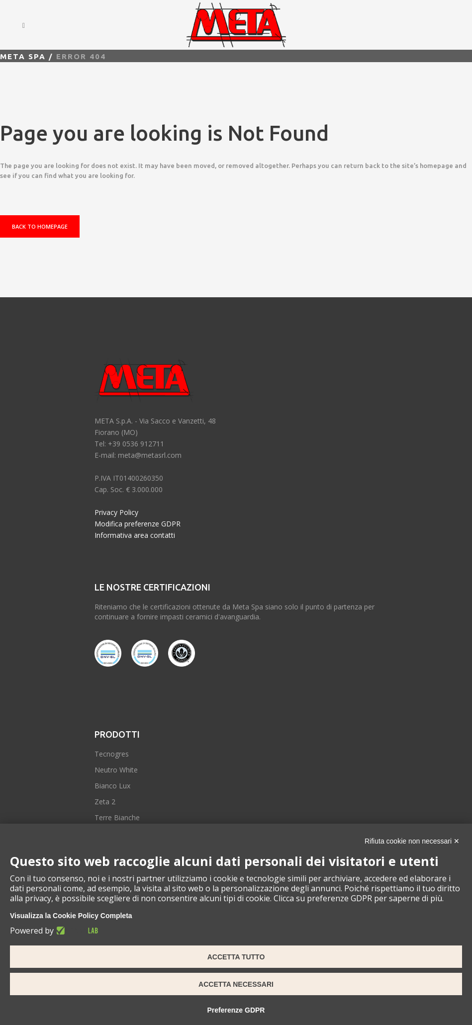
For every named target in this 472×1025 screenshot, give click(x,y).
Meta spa (23, 56)
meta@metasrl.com (150, 455)
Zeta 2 (104, 801)
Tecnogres (111, 754)
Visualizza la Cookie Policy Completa (71, 916)
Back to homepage (40, 226)
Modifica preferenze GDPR (137, 523)
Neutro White (116, 769)
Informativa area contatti (134, 535)
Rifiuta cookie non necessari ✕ (412, 841)
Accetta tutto (236, 957)
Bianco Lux (112, 785)
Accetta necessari (236, 984)
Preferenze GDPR (236, 1010)
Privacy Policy (116, 512)
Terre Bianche (117, 817)
